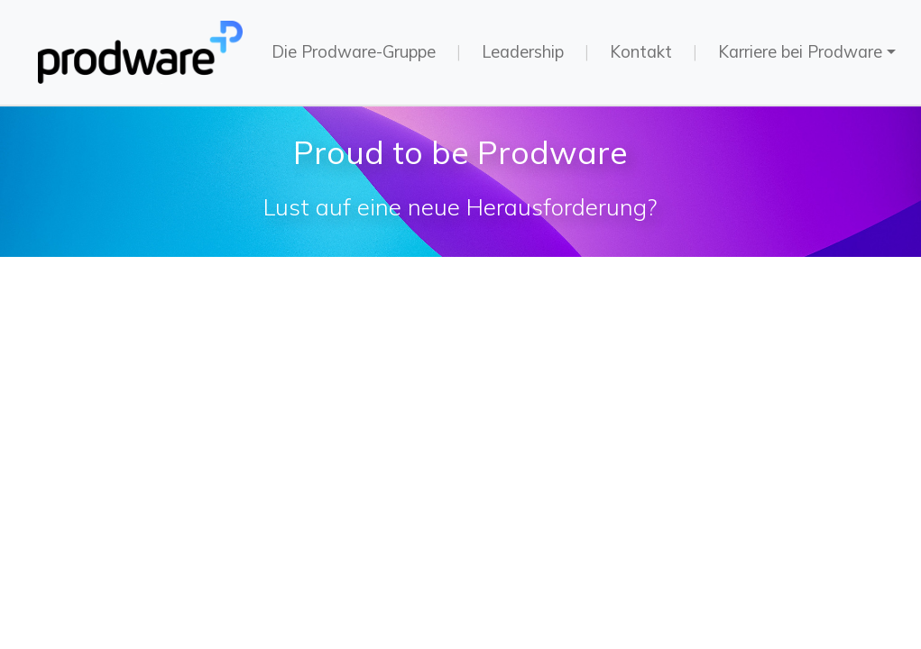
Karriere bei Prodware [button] (800, 51)
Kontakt (641, 51)
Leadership (523, 51)
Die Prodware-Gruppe (354, 51)
